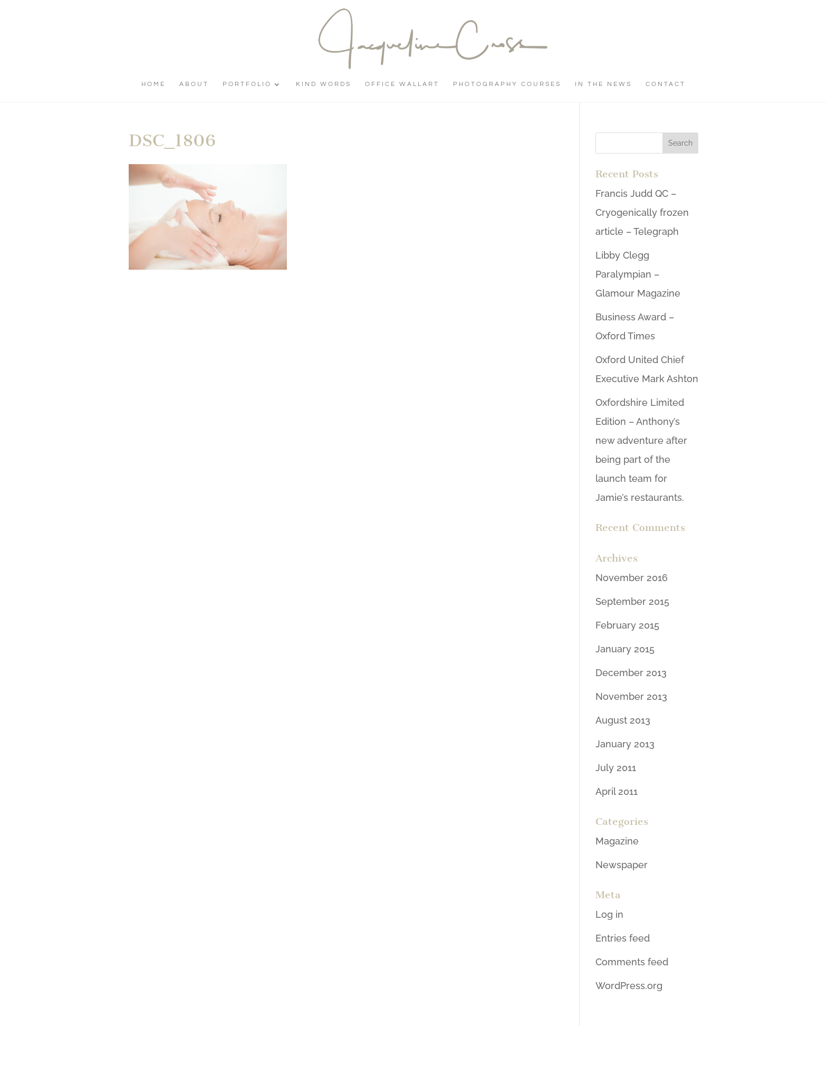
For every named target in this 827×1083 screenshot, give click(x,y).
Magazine (617, 841)
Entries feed (622, 938)
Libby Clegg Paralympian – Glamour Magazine (637, 274)
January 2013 (625, 743)
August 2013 (622, 720)
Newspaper (621, 864)
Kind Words (323, 84)
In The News (603, 84)
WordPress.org (628, 985)
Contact (666, 84)
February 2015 (627, 625)
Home (153, 84)
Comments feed (631, 961)
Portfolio (247, 84)
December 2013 (631, 672)
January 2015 (625, 648)
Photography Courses (507, 84)
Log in (609, 914)
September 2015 (632, 601)
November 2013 (631, 696)
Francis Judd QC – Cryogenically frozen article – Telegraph (642, 212)
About (194, 84)
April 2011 (616, 791)
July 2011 (615, 767)
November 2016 (631, 577)
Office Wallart (402, 84)
